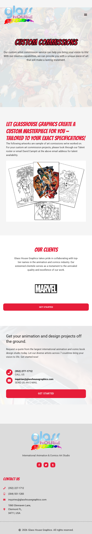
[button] (85, 14)
